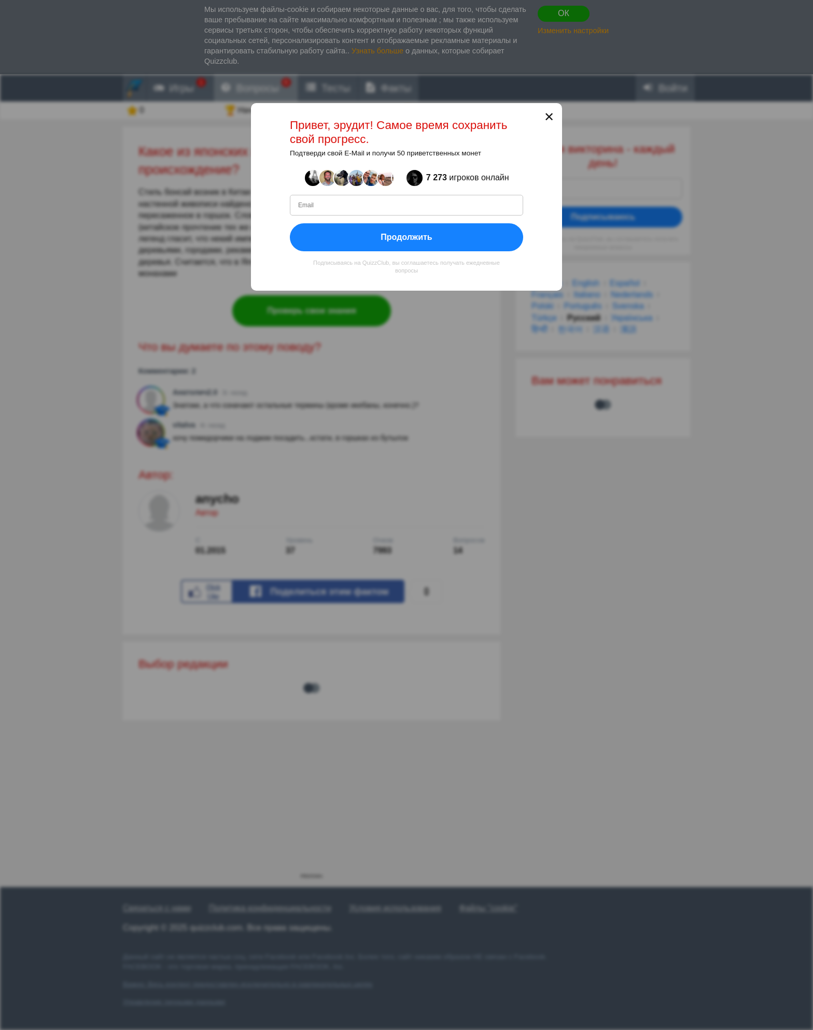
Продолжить (406, 236)
